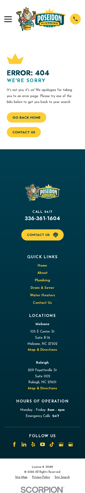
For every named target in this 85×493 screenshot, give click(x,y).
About (42, 273)
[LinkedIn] (24, 444)
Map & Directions (42, 350)
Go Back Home (26, 117)
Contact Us (23, 132)
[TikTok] (51, 444)
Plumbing (42, 280)
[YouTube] (42, 444)
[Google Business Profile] (61, 444)
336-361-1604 (42, 218)
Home (42, 265)
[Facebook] (14, 444)
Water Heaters (42, 295)
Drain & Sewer (42, 288)
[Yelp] (33, 444)
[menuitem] (21, 477)
